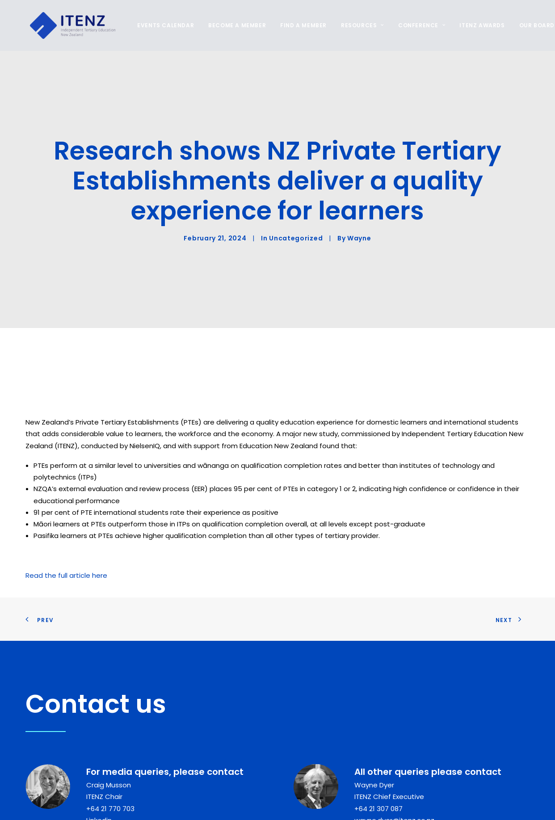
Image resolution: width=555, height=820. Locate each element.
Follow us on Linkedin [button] (249, 802)
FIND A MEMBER (299, 25)
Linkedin (99, 741)
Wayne (359, 198)
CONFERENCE (417, 25)
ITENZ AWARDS (477, 25)
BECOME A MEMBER (232, 25)
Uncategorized (296, 198)
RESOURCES (357, 25)
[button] (172, 807)
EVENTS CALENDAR (161, 25)
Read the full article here (66, 495)
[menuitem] (164, 25)
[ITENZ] (68, 25)
